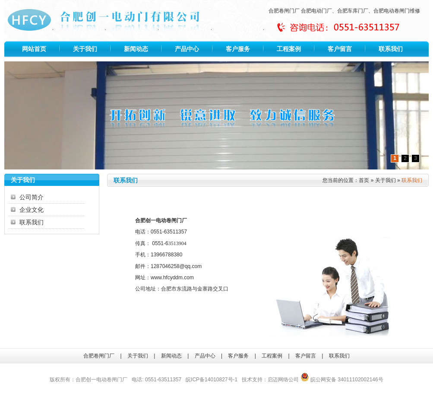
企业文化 (31, 209)
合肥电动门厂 (316, 11)
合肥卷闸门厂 (284, 11)
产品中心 (187, 48)
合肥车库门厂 (352, 11)
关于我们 (85, 48)
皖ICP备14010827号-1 (211, 380)
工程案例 (289, 48)
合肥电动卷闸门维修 (396, 11)
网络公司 (288, 380)
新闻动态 (136, 48)
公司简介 (31, 197)
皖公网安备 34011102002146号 (341, 380)
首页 (364, 180)
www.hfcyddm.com (172, 278)
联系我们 (391, 48)
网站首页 (34, 48)
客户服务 (238, 48)
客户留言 (340, 48)
